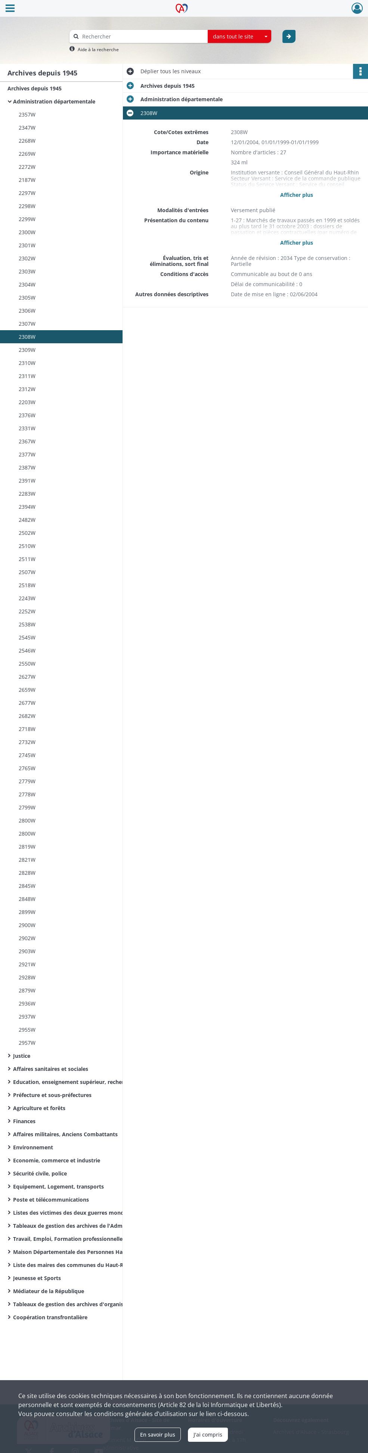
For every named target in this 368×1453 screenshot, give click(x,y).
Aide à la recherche (98, 49)
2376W (27, 415)
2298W (27, 206)
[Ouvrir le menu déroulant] (10, 8)
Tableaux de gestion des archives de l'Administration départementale (88, 1225)
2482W (27, 519)
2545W (27, 637)
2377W (27, 454)
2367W (27, 441)
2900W (27, 925)
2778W (27, 794)
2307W (27, 323)
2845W (27, 885)
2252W (27, 611)
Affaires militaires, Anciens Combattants (65, 1134)
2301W (27, 245)
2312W (27, 389)
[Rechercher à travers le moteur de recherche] (142, 36)
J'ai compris (208, 1434)
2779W (27, 781)
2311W (27, 375)
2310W (27, 362)
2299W (27, 219)
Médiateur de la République (48, 1291)
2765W (27, 768)
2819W (27, 846)
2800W (27, 820)
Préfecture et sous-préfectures (52, 1095)
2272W (27, 166)
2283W (27, 493)
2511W (27, 559)
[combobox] (239, 36)
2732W (27, 742)
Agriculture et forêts (39, 1108)
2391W (27, 480)
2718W (27, 728)
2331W (27, 428)
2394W (27, 506)
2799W (27, 807)
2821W (27, 859)
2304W (27, 284)
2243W (27, 598)
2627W (27, 676)
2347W (27, 127)
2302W (27, 258)
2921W (27, 964)
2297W (27, 192)
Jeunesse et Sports (37, 1278)
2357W (27, 114)
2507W (27, 572)
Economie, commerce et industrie (56, 1160)
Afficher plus (296, 194)
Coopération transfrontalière (50, 1317)
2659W (27, 689)
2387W (27, 467)
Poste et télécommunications (51, 1199)
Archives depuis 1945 (34, 88)
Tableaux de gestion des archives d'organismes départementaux (88, 1304)
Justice (21, 1055)
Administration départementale (54, 101)
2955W (27, 1029)
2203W (27, 402)
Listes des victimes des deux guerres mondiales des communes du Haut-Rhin (88, 1212)
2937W (27, 1016)
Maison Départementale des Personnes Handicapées (80, 1251)
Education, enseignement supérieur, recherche (73, 1081)
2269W (27, 153)
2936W (27, 1003)
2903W (27, 951)
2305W (27, 297)
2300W (27, 232)
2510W (27, 545)
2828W (27, 872)
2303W (27, 271)
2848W (27, 898)
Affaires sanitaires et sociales (50, 1068)
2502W (27, 532)
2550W (27, 663)
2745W (27, 755)
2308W (27, 336)
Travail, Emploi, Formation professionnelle (68, 1238)
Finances (24, 1121)
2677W (27, 702)
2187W (27, 179)
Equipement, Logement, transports (58, 1186)
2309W (27, 349)
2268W (27, 140)
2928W (27, 977)
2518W (27, 585)
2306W (27, 310)
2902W (27, 938)
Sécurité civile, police (40, 1173)
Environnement (33, 1147)
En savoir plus (157, 1434)
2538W (27, 624)
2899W (27, 912)
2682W (27, 715)
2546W (27, 650)
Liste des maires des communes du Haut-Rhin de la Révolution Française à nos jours (88, 1264)
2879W (27, 990)
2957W (27, 1042)
